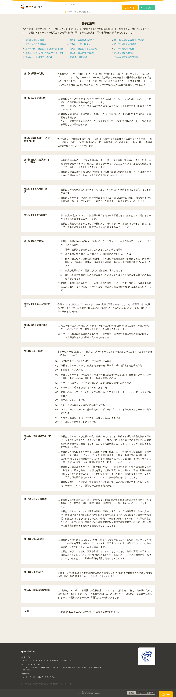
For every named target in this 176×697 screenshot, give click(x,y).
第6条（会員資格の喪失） (82, 40)
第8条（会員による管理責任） (85, 48)
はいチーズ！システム (46, 677)
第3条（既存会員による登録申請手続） (44, 48)
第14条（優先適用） (124, 53)
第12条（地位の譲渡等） (126, 44)
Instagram (26, 670)
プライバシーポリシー (31, 667)
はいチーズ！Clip (29, 677)
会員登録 (146, 8)
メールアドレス (70, 4)
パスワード (104, 4)
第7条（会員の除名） (80, 44)
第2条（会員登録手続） (37, 44)
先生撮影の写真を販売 (40, 684)
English (140, 693)
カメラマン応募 (66, 684)
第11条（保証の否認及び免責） (129, 40)
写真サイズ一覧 (28, 660)
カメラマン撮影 (26, 684)
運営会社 (98, 667)
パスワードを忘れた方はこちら (78, 12)
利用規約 (45, 667)
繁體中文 (150, 693)
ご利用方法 (41, 660)
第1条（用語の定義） (35, 40)
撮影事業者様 (54, 684)
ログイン (130, 8)
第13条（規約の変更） (125, 48)
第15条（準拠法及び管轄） (127, 57)
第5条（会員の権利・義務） (39, 57)
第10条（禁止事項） (80, 57)
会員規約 (55, 667)
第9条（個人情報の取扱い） (83, 53)
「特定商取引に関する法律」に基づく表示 (76, 667)
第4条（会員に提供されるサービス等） (44, 53)
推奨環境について (67, 660)
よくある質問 (53, 660)
